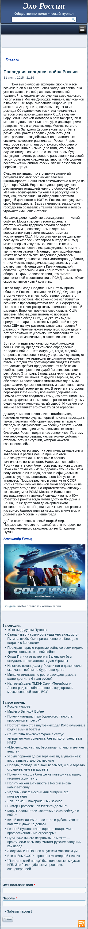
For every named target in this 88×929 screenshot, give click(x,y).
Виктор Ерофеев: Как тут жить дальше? (37, 806)
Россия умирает (19, 706)
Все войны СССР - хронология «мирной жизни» (43, 856)
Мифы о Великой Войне (25, 711)
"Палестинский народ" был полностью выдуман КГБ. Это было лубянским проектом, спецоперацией (43, 865)
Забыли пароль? (19, 911)
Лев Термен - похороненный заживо (34, 801)
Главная (12, 59)
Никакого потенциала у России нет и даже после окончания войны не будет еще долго (44, 668)
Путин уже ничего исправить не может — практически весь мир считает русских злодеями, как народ (44, 842)
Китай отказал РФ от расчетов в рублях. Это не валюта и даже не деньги (43, 822)
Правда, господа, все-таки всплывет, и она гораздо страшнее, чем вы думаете (46, 767)
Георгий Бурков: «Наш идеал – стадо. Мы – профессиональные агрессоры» (40, 831)
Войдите (10, 606)
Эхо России (44, 6)
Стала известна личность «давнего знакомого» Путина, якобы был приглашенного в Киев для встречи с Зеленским (43, 639)
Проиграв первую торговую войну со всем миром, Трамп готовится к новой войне (45, 650)
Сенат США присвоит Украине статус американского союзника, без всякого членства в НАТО (44, 738)
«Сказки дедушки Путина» (27, 630)
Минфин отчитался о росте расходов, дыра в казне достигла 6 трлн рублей (41, 677)
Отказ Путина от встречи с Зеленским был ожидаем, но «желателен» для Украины (39, 659)
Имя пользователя (19, 885)
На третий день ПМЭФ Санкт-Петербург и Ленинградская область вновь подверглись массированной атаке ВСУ (40, 688)
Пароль (10, 898)
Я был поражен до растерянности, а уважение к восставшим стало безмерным (43, 758)
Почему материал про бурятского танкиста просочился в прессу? (39, 718)
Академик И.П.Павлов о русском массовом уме (43, 851)
